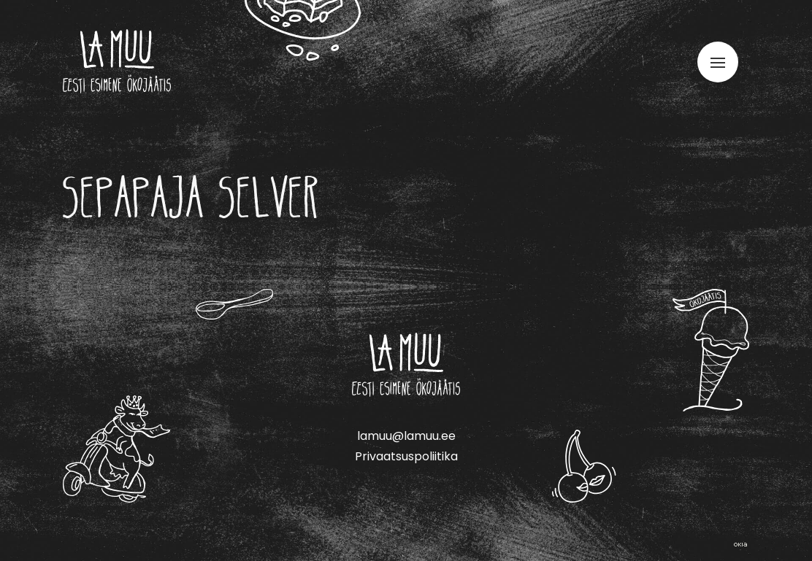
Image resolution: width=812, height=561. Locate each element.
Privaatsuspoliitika (406, 456)
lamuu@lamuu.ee (406, 435)
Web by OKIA (740, 545)
